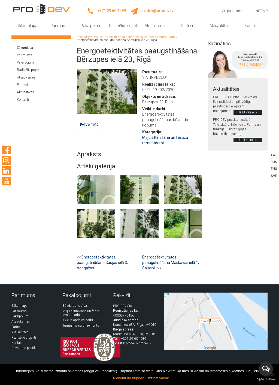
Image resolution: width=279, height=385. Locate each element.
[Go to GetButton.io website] (266, 379)
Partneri (187, 25)
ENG (274, 169)
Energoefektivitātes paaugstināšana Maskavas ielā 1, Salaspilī (170, 262)
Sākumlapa (27, 25)
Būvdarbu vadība (74, 306)
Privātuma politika (24, 348)
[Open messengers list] (266, 369)
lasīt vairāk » (248, 112)
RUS (274, 162)
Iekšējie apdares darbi (77, 320)
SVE (274, 176)
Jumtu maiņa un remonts (80, 325)
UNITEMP (260, 11)
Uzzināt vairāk (158, 378)
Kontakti (251, 25)
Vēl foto (89, 124)
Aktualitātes (219, 25)
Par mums (59, 25)
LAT (274, 155)
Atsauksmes (155, 25)
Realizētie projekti (123, 25)
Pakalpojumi (91, 25)
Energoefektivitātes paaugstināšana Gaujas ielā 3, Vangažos (102, 262)
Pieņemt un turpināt (128, 378)
